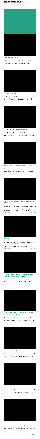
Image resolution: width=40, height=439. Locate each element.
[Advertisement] (20, 14)
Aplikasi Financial (9, 422)
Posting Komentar (9, 212)
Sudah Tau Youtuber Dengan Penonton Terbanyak (20, 165)
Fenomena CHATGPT (10, 386)
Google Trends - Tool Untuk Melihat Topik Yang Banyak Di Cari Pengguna (18, 313)
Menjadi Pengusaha (10, 93)
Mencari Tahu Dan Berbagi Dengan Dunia (13, 1)
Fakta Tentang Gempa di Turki (13, 350)
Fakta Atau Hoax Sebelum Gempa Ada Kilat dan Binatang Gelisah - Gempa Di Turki (19, 275)
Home (5, 5)
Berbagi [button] (5, 212)
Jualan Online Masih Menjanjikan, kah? (16, 129)
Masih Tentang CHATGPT (11, 57)
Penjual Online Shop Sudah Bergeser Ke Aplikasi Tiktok (19, 202)
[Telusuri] (32, 1)
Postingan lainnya (33, 434)
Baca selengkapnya (33, 212)
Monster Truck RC (9, 239)
